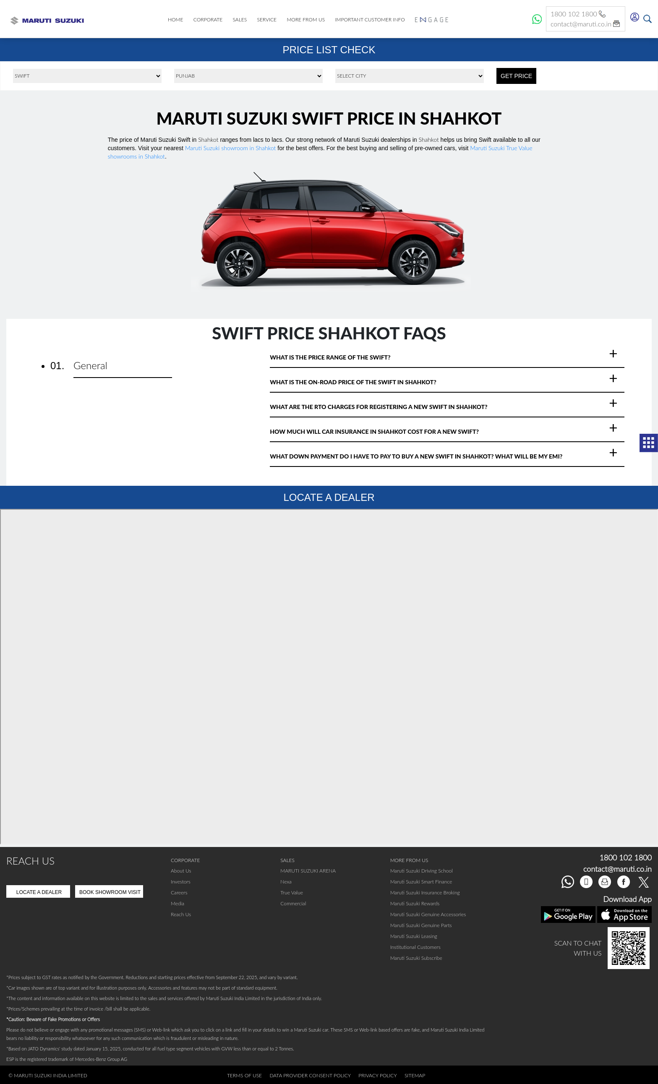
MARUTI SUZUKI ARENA (308, 871)
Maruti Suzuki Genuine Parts (421, 925)
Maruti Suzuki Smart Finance (421, 881)
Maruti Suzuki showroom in (230, 147)
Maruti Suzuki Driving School (421, 871)
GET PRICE (516, 76)
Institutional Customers (415, 947)
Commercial (293, 903)
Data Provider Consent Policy (310, 1075)
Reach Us (181, 914)
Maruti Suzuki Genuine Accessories (428, 914)
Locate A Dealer (39, 892)
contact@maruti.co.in (586, 24)
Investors (181, 881)
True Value (291, 892)
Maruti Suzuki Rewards (415, 903)
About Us (181, 871)
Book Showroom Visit (110, 892)
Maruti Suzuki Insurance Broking (425, 892)
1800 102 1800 (579, 14)
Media (177, 903)
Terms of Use (244, 1075)
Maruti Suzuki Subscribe (416, 958)
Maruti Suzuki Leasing (413, 936)
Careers (179, 892)
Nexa (286, 881)
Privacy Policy (377, 1075)
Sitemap (415, 1075)
